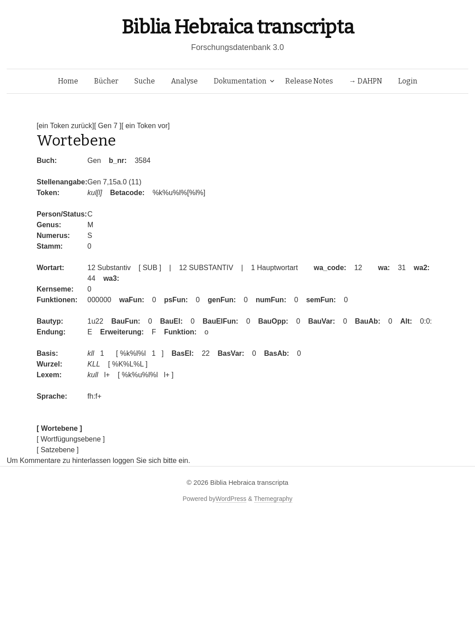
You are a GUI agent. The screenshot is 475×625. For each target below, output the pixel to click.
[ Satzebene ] (58, 450)
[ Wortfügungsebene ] (71, 439)
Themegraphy (273, 498)
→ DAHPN (365, 81)
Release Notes (309, 81)
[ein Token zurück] (65, 125)
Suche (144, 81)
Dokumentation (240, 81)
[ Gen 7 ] (107, 125)
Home (68, 81)
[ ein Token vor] (145, 125)
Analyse (184, 81)
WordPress (231, 498)
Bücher (106, 81)
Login (407, 81)
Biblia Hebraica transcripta (237, 27)
